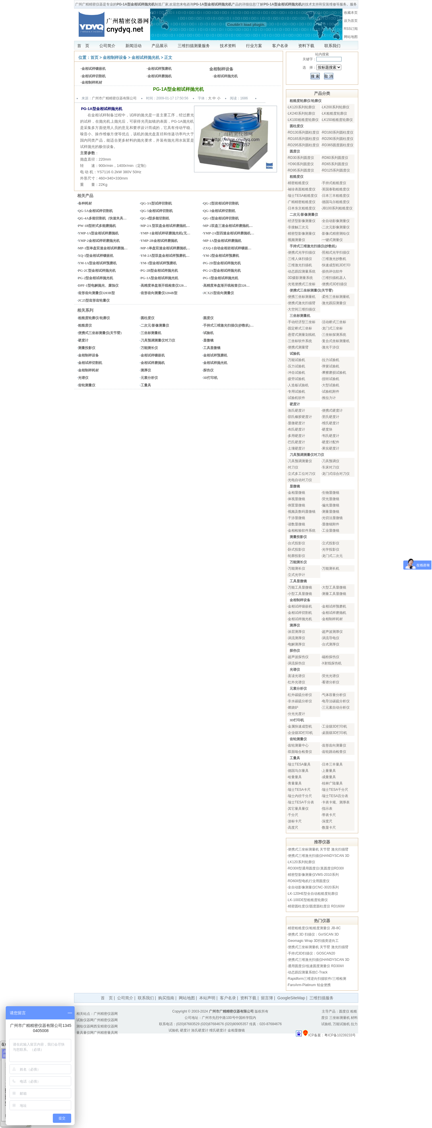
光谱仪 (83, 378)
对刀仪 (293, 467)
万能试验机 (296, 360)
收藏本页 (351, 13)
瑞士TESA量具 (299, 764)
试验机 (208, 333)
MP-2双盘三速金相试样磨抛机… (228, 226)
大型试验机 (330, 385)
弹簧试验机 (330, 366)
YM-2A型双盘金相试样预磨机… (165, 256)
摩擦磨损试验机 (334, 373)
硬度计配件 (330, 442)
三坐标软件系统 (300, 341)
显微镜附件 (330, 524)
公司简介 (107, 45)
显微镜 (208, 340)
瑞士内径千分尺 (300, 796)
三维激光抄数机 (334, 259)
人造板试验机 (298, 385)
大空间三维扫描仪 (301, 309)
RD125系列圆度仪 (336, 170)
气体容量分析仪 (334, 695)
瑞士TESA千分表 (301, 802)
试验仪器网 (85, 1020)
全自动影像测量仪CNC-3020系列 (313, 887)
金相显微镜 (296, 493)
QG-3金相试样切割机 (219, 211)
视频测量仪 (296, 240)
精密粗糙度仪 (298, 183)
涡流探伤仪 (296, 663)
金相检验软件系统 (301, 531)
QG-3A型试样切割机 (156, 203)
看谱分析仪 (330, 682)
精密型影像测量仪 (301, 234)
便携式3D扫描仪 (334, 284)
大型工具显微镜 (334, 587)
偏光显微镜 (330, 505)
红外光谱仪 (296, 682)
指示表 (327, 809)
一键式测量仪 (332, 240)
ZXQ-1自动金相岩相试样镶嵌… (227, 248)
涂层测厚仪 (296, 632)
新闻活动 (133, 45)
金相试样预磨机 (160, 69)
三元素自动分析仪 (336, 707)
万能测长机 (330, 568)
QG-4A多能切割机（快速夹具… (102, 218)
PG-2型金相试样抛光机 (95, 278)
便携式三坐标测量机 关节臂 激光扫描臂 (318, 849)
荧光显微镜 (330, 499)
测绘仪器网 (85, 1026)
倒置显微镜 (296, 505)
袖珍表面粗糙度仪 (301, 189)
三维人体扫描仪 (300, 259)
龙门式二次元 (332, 556)
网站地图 (351, 37)
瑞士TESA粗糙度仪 (302, 196)
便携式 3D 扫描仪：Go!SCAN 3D (313, 934)
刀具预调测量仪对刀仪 (158, 340)
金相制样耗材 (92, 82)
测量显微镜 (330, 512)
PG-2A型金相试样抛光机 (222, 271)
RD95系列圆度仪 (301, 170)
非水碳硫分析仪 (300, 701)
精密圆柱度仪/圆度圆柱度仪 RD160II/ (316, 906)
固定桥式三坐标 (300, 328)
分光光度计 (296, 714)
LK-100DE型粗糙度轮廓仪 (308, 900)
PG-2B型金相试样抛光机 (159, 271)
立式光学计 (296, 575)
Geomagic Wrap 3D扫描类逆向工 (313, 941)
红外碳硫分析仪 (300, 695)
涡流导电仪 (330, 638)
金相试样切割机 (94, 76)
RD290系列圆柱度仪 (337, 139)
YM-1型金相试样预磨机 (159, 263)
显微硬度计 (296, 423)
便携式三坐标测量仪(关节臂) (100, 333)
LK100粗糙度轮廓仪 (303, 120)
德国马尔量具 (298, 771)
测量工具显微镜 (334, 594)
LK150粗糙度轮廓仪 (337, 120)
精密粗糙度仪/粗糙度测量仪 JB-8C (314, 928)
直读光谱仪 (296, 676)
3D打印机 (210, 378)
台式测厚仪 (330, 644)
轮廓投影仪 (296, 556)
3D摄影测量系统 (300, 278)
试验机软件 (296, 398)
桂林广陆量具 (332, 783)
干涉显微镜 (296, 518)
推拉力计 (329, 398)
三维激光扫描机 (300, 265)
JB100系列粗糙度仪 (337, 208)
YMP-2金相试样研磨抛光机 (99, 241)
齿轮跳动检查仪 (334, 752)
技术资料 (228, 45)
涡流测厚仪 (296, 638)
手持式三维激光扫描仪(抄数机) (313, 246)
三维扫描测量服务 (194, 45)
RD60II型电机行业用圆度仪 (309, 881)
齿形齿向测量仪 (334, 745)
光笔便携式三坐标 (301, 284)
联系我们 (332, 45)
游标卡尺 (295, 821)
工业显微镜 (330, 531)
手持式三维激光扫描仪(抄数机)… (228, 325)
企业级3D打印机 (300, 733)
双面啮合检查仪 (300, 752)
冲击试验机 (296, 373)
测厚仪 (146, 370)
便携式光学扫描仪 (301, 252)
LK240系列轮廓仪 (301, 113)
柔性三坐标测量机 (336, 297)
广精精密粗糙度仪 (301, 202)
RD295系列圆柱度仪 (303, 145)
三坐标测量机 (151, 333)
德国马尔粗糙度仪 (336, 202)
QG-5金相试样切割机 (157, 211)
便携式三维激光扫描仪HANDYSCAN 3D (318, 856)
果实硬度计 (330, 448)
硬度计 (83, 340)
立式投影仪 (330, 543)
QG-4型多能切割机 (155, 218)
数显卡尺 (329, 828)
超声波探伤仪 (298, 657)
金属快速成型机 (300, 726)
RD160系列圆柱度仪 (337, 132)
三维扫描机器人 (334, 278)
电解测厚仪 (296, 644)
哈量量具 (295, 777)
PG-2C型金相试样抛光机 (97, 271)
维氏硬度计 (330, 423)
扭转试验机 (330, 379)
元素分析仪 (149, 378)
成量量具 (329, 777)
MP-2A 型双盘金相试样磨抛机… (165, 226)
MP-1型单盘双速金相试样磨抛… (103, 248)
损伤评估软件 (332, 271)
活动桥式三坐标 (334, 322)
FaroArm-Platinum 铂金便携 (309, 985)
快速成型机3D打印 (336, 265)
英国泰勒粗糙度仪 (336, 189)
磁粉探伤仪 (330, 657)
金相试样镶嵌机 (94, 69)
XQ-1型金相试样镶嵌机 (96, 256)
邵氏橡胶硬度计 (300, 417)
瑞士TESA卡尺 (299, 790)
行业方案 (254, 45)
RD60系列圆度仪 (335, 158)
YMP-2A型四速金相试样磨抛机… (228, 233)
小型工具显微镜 (300, 594)
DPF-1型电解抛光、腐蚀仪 (98, 286)
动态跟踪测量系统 (301, 271)
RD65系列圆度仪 (335, 164)
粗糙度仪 (85, 325)
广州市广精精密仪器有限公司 (114, 98)
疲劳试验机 (296, 379)
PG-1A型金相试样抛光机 (159, 278)
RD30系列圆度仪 (301, 158)
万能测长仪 (149, 348)
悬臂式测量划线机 (301, 335)
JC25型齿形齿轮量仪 (94, 300)
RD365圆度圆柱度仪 (337, 145)
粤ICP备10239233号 (340, 1035)
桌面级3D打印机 (334, 733)
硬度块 (327, 429)
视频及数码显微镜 (301, 512)
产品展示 (160, 45)
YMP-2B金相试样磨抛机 (159, 241)
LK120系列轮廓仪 (301, 107)
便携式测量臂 (298, 347)
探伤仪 (208, 370)
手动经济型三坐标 (301, 322)
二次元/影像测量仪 (155, 325)
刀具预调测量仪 (300, 461)
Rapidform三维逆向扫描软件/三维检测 (317, 979)
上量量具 (329, 771)
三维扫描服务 (321, 998)
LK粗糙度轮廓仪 (334, 113)
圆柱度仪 (147, 318)
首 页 (83, 45)
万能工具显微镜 (300, 587)
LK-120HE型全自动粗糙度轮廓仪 (313, 894)
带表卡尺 (329, 815)
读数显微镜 (296, 524)
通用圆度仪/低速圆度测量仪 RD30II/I (316, 966)
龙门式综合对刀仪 (336, 474)
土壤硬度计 (296, 448)
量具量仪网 (85, 1033)
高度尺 (293, 828)
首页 (94, 57)
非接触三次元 (298, 227)
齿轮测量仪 (86, 385)
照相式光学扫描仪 (336, 252)
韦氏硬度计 (330, 436)
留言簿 (267, 998)
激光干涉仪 (330, 347)
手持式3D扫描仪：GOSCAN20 (311, 953)
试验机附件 (330, 392)
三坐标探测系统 (334, 335)
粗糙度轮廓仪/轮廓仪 (94, 318)
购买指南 (166, 998)
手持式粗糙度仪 (334, 183)
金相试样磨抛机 (160, 76)
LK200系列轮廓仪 (335, 107)
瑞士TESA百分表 (335, 796)
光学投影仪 (330, 549)
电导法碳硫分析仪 (336, 701)
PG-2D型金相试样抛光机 (222, 263)
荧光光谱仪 (330, 676)
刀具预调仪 (330, 461)
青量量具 (295, 783)
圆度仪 (208, 318)
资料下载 (306, 45)
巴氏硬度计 (296, 442)
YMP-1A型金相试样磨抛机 (98, 233)
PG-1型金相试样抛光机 (221, 278)
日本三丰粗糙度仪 (336, 196)
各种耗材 (85, 203)
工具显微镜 (211, 348)
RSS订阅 (351, 29)
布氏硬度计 (296, 429)
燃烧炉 (293, 707)
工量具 (146, 385)
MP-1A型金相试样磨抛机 (222, 241)
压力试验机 (296, 366)
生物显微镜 (330, 493)
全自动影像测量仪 (336, 221)
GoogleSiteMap (291, 998)
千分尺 (293, 815)
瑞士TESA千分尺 (335, 790)
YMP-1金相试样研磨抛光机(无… (165, 233)
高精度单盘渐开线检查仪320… (164, 286)
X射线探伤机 (332, 663)
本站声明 (207, 998)
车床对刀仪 (330, 467)
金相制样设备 (115, 57)
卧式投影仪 (296, 549)
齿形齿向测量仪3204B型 (159, 293)
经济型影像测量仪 (301, 221)
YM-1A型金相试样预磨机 (97, 263)
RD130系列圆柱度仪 (303, 132)
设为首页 (351, 21)
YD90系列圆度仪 (301, 164)
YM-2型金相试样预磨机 (221, 256)
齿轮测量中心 (298, 745)
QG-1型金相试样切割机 (221, 218)
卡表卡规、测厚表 (336, 802)
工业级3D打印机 (334, 726)
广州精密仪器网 (106, 1014)
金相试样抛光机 (145, 57)
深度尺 (327, 821)
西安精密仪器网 (106, 1026)
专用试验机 (296, 392)
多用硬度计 (296, 436)
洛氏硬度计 (296, 410)
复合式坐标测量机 (336, 341)
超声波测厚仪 (332, 632)
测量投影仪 (86, 348)
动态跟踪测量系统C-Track (308, 972)
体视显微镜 (296, 499)
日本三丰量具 (332, 764)
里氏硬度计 (330, 417)
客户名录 (280, 45)
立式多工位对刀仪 (301, 474)
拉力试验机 (330, 360)
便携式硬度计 (332, 410)
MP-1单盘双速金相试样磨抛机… (165, 248)
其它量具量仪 (298, 809)
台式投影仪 (296, 543)
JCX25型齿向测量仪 (218, 293)
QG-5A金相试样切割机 (95, 211)
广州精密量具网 (106, 1033)
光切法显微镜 (332, 518)
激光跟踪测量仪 (334, 303)
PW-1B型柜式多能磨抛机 (97, 226)
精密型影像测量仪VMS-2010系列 (313, 875)
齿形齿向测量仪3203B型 (96, 293)
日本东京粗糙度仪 (301, 208)
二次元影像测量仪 (336, 227)
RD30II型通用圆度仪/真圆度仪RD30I (316, 868)
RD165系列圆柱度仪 (303, 139)
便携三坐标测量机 (301, 297)
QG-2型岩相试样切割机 (221, 203)
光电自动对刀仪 (300, 480)
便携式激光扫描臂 (301, 303)
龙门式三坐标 (332, 328)
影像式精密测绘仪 (336, 234)
